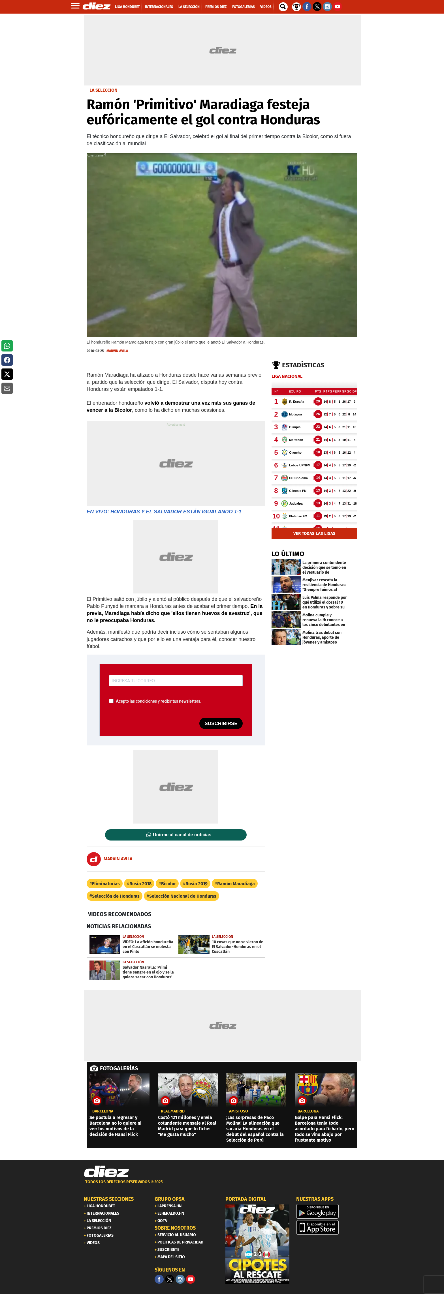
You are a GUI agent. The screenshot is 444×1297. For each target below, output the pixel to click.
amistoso (238, 1111)
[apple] (328, 1227)
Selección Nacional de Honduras (182, 896)
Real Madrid (173, 1111)
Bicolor (168, 883)
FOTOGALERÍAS (119, 1068)
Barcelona (102, 1111)
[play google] (328, 1211)
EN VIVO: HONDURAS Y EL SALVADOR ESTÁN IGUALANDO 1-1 (164, 511)
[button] (7, 345)
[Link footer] (106, 1172)
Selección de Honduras (116, 896)
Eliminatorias (106, 883)
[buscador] (283, 6)
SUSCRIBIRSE (220, 723)
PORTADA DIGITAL (245, 1199)
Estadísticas (303, 365)
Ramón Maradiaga (236, 883)
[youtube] (190, 1279)
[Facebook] (159, 1279)
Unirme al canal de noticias (182, 835)
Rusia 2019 (196, 883)
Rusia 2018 (140, 883)
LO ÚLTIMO (288, 554)
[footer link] (222, 1185)
